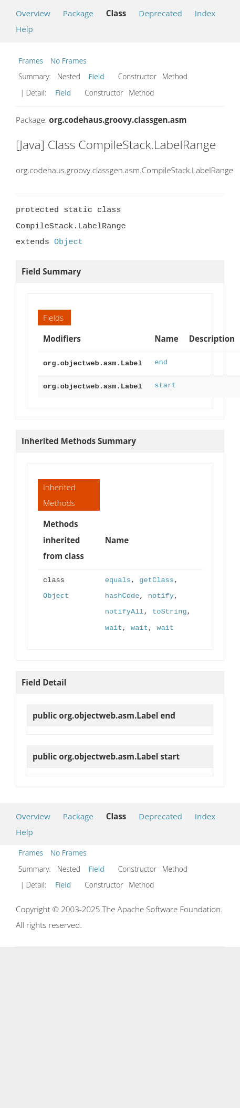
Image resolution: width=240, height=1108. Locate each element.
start (165, 384)
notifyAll (124, 610)
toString (169, 610)
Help (24, 29)
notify (161, 594)
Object (68, 242)
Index (205, 13)
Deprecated (160, 13)
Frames (30, 61)
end (161, 362)
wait (113, 626)
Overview (33, 13)
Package (78, 13)
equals (118, 578)
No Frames (68, 61)
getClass (156, 578)
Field (97, 76)
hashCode (122, 594)
